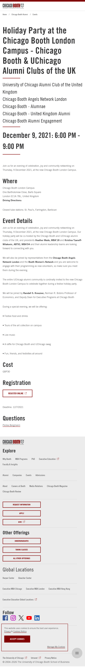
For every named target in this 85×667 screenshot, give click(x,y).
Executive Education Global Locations (18, 599)
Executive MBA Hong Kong (59, 588)
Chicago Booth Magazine (57, 486)
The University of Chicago (13, 657)
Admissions (40, 475)
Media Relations (36, 486)
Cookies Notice (20, 631)
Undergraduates (22, 541)
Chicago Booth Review (12, 491)
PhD (33, 459)
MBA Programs (21, 459)
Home (5, 14)
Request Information (21, 504)
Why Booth (7, 459)
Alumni (5, 475)
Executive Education (47, 459)
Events (35, 14)
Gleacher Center (24, 578)
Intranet (34, 657)
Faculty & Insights (10, 464)
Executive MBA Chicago (12, 588)
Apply (21, 513)
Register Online (15, 393)
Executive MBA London (35, 588)
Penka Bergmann (11, 425)
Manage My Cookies (56, 647)
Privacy (7, 631)
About (5, 486)
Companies (17, 475)
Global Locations (19, 569)
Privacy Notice (50, 657)
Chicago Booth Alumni (20, 14)
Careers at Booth (18, 486)
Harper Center (8, 578)
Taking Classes (21, 550)
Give (20, 522)
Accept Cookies (17, 639)
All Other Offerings (21, 558)
